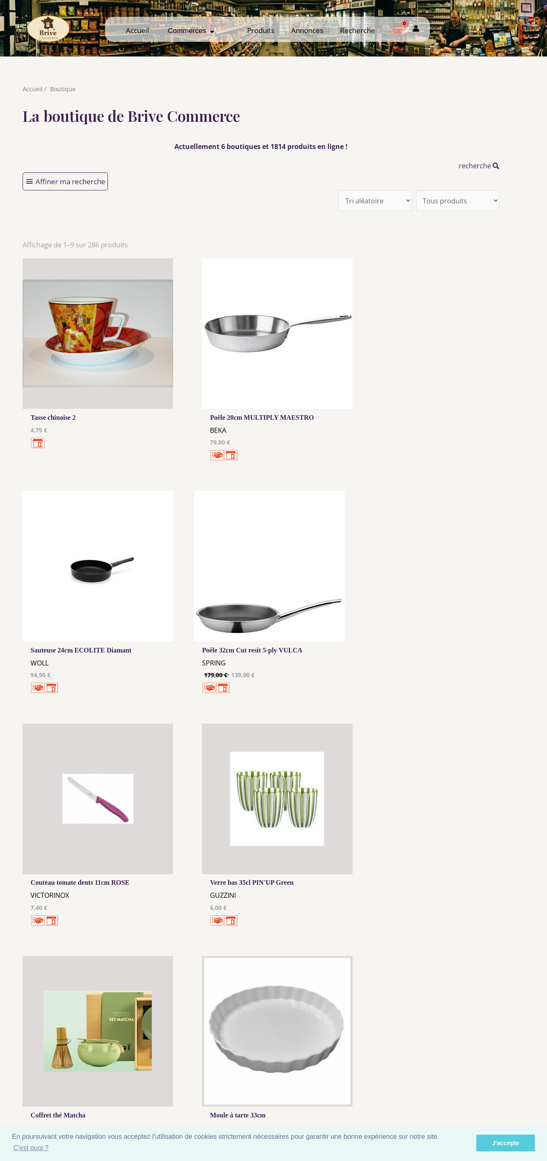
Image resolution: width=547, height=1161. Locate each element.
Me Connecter (339, 1089)
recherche (479, 165)
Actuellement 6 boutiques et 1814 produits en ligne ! (261, 146)
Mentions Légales (208, 1083)
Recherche (357, 30)
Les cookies (208, 1091)
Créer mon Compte (339, 1097)
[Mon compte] (415, 29)
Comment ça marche (469, 1089)
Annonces (307, 30)
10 (229, 974)
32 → (273, 974)
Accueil (137, 30)
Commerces (191, 31)
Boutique (63, 89)
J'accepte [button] (505, 1143)
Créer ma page (469, 1097)
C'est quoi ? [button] (31, 1147)
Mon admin (469, 1105)
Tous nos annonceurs (208, 1099)
